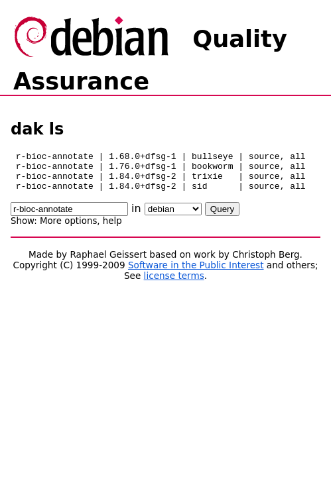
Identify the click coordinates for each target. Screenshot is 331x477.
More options (68, 229)
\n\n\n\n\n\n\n (173, 217)
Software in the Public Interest (196, 273)
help (112, 229)
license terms (174, 283)
